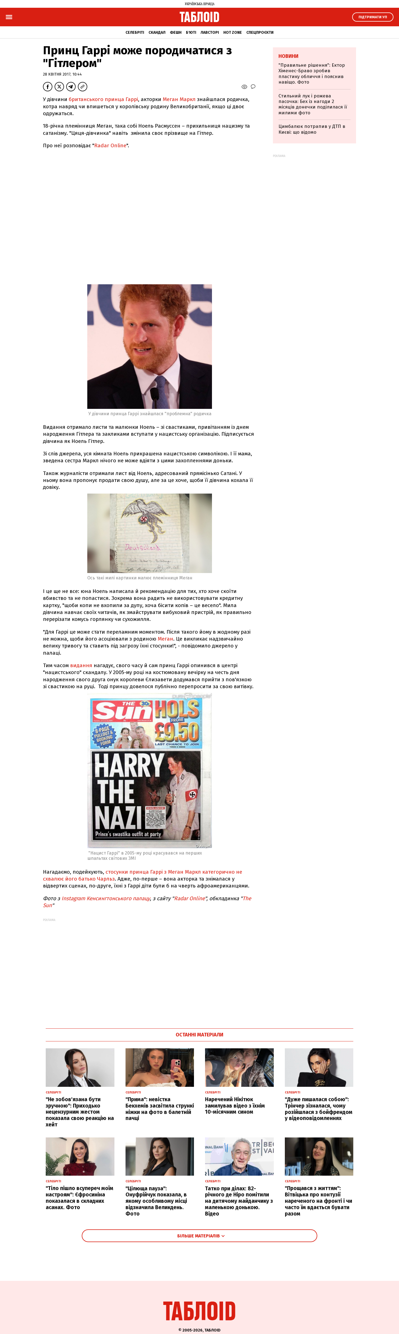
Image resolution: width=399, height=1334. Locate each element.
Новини (288, 56)
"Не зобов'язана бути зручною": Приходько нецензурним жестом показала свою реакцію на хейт (80, 1112)
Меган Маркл (179, 99)
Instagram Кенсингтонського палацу (106, 898)
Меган (165, 639)
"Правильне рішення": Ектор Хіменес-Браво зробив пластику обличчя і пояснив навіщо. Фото (311, 73)
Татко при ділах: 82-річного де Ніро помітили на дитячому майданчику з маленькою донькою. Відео (239, 1201)
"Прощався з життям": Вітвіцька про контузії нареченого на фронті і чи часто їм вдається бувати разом (318, 1201)
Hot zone (232, 32)
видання (81, 665)
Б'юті (191, 32)
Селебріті (135, 32)
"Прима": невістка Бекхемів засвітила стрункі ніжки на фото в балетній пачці (160, 1108)
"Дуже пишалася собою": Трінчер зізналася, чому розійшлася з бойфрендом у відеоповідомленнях (318, 1108)
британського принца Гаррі (103, 99)
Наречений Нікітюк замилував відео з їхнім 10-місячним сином (235, 1105)
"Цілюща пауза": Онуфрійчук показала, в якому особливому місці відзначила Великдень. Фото (156, 1201)
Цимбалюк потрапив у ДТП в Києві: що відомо (311, 129)
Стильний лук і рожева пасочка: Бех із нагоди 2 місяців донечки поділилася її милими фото (312, 104)
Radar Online (110, 145)
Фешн (175, 32)
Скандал (157, 32)
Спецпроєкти (259, 32)
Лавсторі (210, 32)
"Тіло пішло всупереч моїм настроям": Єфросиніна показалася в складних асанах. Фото (79, 1197)
